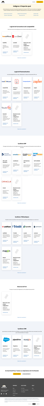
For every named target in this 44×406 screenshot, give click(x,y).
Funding (14, 391)
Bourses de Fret (22, 15)
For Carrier (22, 388)
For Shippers (23, 391)
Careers (14, 395)
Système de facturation (8, 13)
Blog (13, 388)
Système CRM (35, 15)
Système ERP (36, 13)
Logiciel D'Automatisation (22, 13)
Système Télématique (8, 15)
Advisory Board (15, 393)
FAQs (32, 388)
